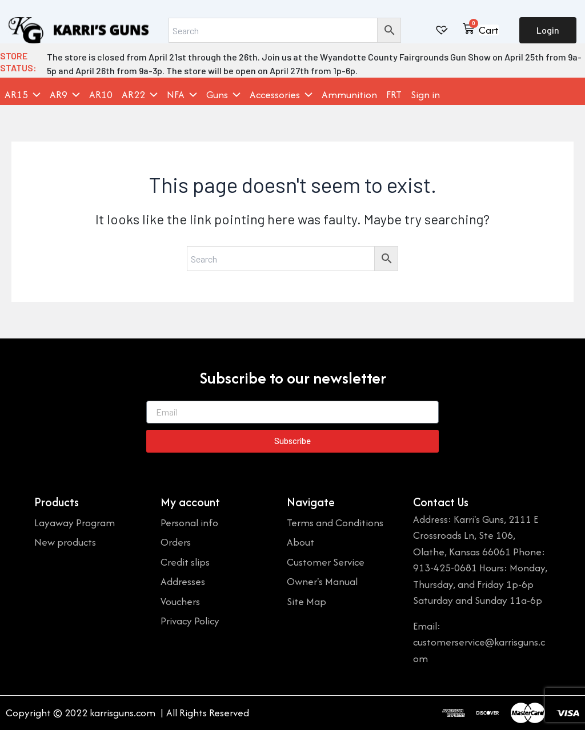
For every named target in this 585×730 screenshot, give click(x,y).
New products (65, 542)
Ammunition (349, 94)
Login (547, 30)
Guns (223, 94)
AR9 (65, 94)
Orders (176, 542)
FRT (394, 94)
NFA (182, 94)
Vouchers (180, 601)
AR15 (23, 94)
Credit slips (185, 562)
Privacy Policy (190, 621)
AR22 (140, 94)
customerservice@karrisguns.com (479, 650)
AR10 (101, 94)
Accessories (281, 94)
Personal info (189, 522)
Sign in (425, 94)
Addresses (183, 581)
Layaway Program (74, 522)
